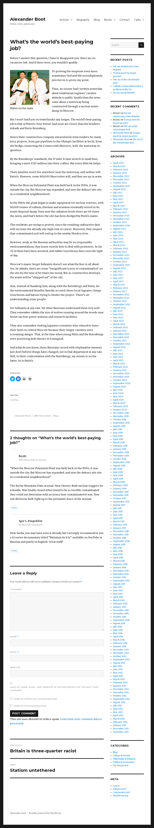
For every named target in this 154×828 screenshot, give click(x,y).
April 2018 (118, 478)
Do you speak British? (124, 92)
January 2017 (119, 528)
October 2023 (120, 261)
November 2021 (121, 337)
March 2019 (119, 442)
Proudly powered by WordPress (45, 813)
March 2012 (119, 718)
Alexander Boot (28, 19)
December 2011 (121, 728)
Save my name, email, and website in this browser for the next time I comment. (54, 689)
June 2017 (118, 511)
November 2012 (121, 692)
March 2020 (119, 403)
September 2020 (121, 383)
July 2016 (117, 547)
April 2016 (118, 557)
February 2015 (120, 603)
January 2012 (119, 725)
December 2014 (121, 610)
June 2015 (118, 590)
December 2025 (121, 176)
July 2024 (118, 232)
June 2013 (118, 669)
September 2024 (121, 225)
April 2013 (118, 676)
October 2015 (119, 577)
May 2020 (118, 396)
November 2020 (121, 376)
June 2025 (118, 196)
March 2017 (118, 521)
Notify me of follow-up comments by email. (35, 699)
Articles (64, 19)
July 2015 (117, 587)
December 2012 (121, 689)
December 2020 (121, 373)
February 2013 (120, 682)
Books (108, 19)
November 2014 (121, 613)
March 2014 (119, 640)
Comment (16, 589)
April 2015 (118, 597)
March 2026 (119, 166)
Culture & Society (122, 755)
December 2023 (121, 255)
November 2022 (121, 298)
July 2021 (117, 350)
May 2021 (118, 357)
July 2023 (118, 271)
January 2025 (120, 212)
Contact (125, 19)
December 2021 (121, 334)
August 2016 (119, 544)
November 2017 (120, 495)
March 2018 (119, 482)
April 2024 (118, 242)
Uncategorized (120, 765)
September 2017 (121, 501)
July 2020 (118, 390)
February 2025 (120, 209)
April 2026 (118, 163)
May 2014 (118, 633)
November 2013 (121, 653)
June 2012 (118, 709)
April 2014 (118, 636)
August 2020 (119, 386)
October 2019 (119, 419)
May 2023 (118, 278)
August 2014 (119, 623)
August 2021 (119, 347)
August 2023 (119, 268)
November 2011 (120, 732)
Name (14, 636)
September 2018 (121, 462)
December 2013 (121, 649)
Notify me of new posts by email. (30, 705)
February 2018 (120, 485)
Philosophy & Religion (124, 759)
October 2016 (119, 538)
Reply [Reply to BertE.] (14, 507)
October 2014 (119, 617)
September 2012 (121, 699)
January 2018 (119, 488)
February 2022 (120, 327)
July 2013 (117, 666)
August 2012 (119, 702)
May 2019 (118, 436)
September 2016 (121, 541)
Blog (97, 19)
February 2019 (120, 446)
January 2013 (119, 686)
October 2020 (120, 380)
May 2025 (118, 199)
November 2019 (121, 416)
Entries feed (119, 789)
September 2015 (121, 580)
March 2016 (119, 561)
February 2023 (120, 288)
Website (15, 667)
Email (14, 652)
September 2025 (121, 186)
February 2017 (120, 524)
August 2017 (119, 505)
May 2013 (118, 672)
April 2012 (118, 715)
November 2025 (121, 179)
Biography (83, 19)
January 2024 (120, 252)
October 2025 (120, 182)
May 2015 (118, 594)
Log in (116, 785)
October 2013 (119, 656)
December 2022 (121, 294)
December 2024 (121, 215)
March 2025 (119, 205)
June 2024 (118, 235)
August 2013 (119, 663)
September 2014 (121, 620)
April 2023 (118, 281)
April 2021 (118, 360)
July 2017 (117, 508)
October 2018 (119, 459)
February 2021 (120, 367)
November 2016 (121, 534)
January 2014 (119, 646)
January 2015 (119, 607)
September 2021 (121, 344)
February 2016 (120, 564)
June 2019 (118, 432)
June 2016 (118, 551)
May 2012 (118, 712)
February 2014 (120, 643)
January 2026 (120, 173)
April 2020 (118, 399)
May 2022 (118, 317)
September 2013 (121, 659)
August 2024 (119, 229)
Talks (137, 19)
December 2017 (121, 492)
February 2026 (120, 169)
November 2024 (121, 219)
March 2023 (119, 284)
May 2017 (117, 515)
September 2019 (121, 423)
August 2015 (119, 584)
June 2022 (118, 314)
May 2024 (118, 238)
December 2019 (121, 413)
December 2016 (121, 531)
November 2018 (121, 455)
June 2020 (118, 393)
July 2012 (117, 705)
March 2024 (119, 245)
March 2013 (119, 679)
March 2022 (119, 324)
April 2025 (118, 202)
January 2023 (120, 291)
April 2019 (118, 439)
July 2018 (117, 469)
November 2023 (121, 258)
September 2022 (121, 304)
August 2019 (119, 426)
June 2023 (118, 275)
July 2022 (118, 311)
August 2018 (119, 465)
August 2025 (119, 189)
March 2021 (119, 363)
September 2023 (121, 265)
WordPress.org (120, 795)
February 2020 (120, 406)
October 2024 (120, 222)
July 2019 (117, 429)
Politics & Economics (123, 762)
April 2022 (118, 321)
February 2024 (120, 248)
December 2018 (121, 452)
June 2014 (118, 630)
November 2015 (121, 574)
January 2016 (119, 567)
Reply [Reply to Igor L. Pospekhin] (14, 550)
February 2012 (120, 722)
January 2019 (119, 449)
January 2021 (119, 370)
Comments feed (121, 792)
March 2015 (119, 600)
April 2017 (118, 518)
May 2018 (118, 475)
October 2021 (119, 340)
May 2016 (118, 554)
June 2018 (118, 472)
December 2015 (121, 570)
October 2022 (120, 301)
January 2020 (120, 409)
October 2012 (119, 695)
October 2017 (119, 498)
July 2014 (117, 626)
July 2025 (117, 192)
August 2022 (119, 307)
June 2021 (118, 353)
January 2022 (120, 330)
